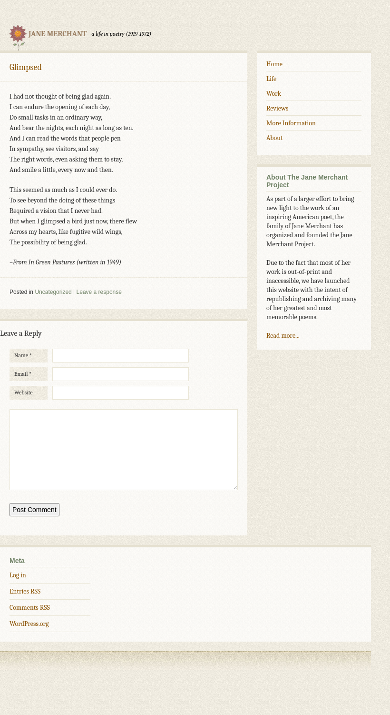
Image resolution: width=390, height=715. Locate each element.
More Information (291, 123)
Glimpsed (26, 67)
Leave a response (99, 292)
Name (23, 355)
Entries (25, 606)
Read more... (283, 336)
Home (274, 64)
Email (22, 374)
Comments (30, 622)
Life (271, 79)
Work (273, 94)
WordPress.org (29, 638)
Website (23, 392)
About (274, 138)
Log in (18, 589)
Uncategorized (53, 292)
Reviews (277, 108)
